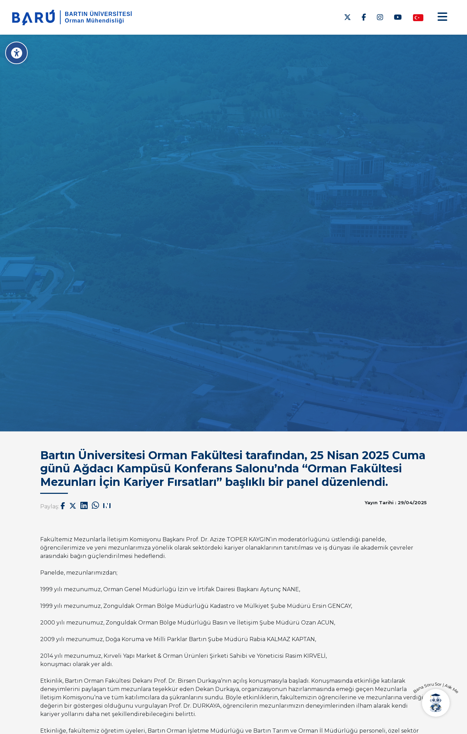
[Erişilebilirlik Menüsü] (16, 53)
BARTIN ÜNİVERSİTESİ (98, 14)
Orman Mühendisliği (94, 21)
